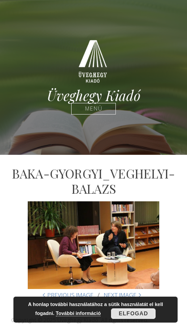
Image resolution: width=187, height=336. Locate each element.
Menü (93, 108)
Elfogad (133, 313)
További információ (78, 313)
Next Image (120, 295)
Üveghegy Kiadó (93, 95)
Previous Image (70, 295)
